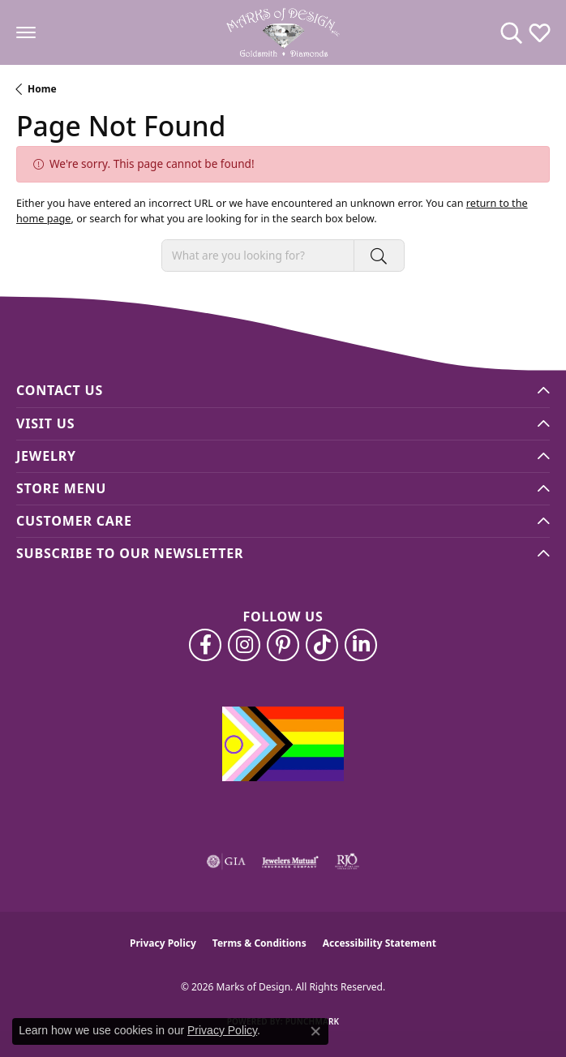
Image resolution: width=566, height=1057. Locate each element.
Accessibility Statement (379, 943)
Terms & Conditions (259, 943)
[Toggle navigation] (26, 32)
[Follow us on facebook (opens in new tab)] (205, 645)
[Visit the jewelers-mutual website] (290, 861)
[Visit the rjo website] (347, 861)
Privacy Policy (163, 943)
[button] (511, 32)
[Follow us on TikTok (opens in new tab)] (322, 645)
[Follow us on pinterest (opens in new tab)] (283, 645)
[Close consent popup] (315, 1031)
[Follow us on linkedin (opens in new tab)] (361, 645)
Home (42, 89)
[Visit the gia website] (226, 861)
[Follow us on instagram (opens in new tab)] (244, 645)
